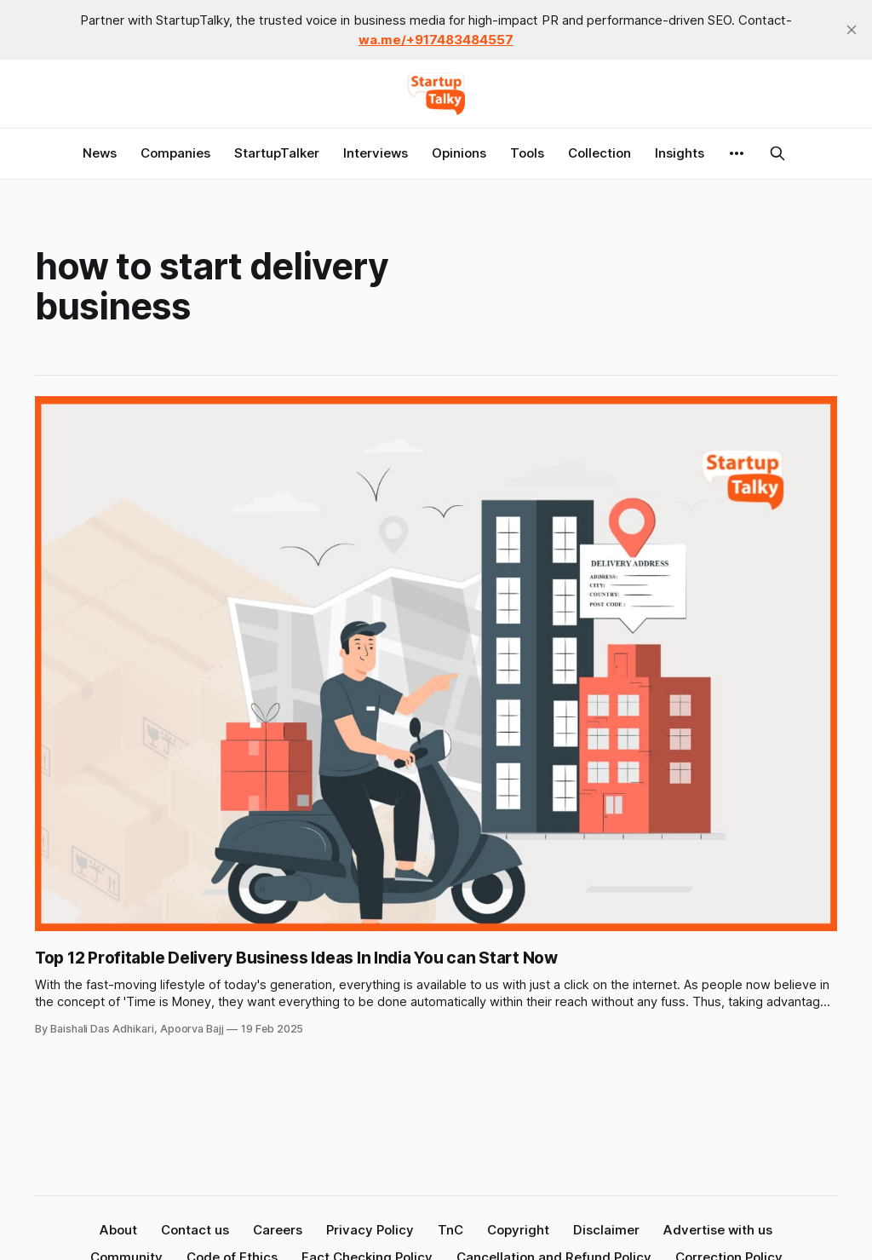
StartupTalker (276, 153)
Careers (277, 1230)
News (100, 153)
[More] (736, 153)
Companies (175, 153)
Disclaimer (606, 1230)
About (118, 1230)
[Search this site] (777, 153)
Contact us (195, 1230)
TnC (450, 1230)
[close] (851, 29)
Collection (599, 153)
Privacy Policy (370, 1230)
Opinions (459, 153)
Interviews (375, 153)
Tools (527, 153)
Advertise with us (717, 1230)
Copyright (518, 1230)
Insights (679, 153)
